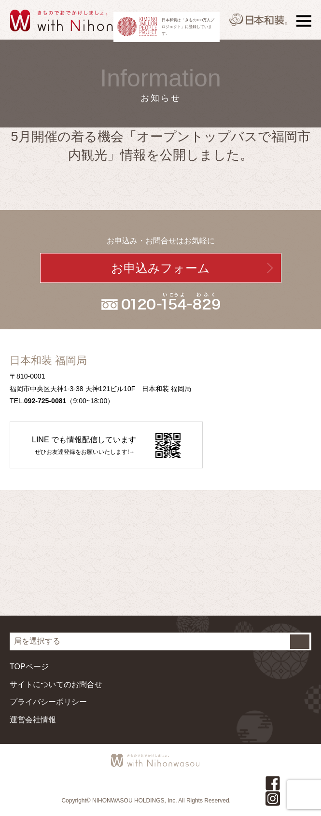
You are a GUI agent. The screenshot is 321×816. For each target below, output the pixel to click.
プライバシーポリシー (48, 702)
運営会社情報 (33, 720)
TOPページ (29, 666)
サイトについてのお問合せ (56, 684)
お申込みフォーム (160, 268)
